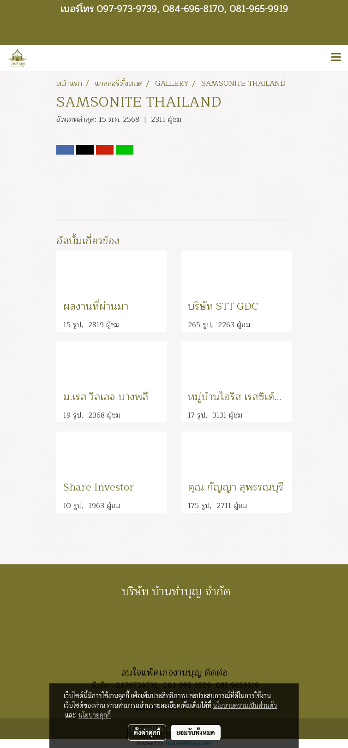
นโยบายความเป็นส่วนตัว (245, 705)
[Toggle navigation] (336, 58)
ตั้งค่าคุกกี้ (147, 732)
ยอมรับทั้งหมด (195, 732)
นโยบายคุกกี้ (94, 715)
